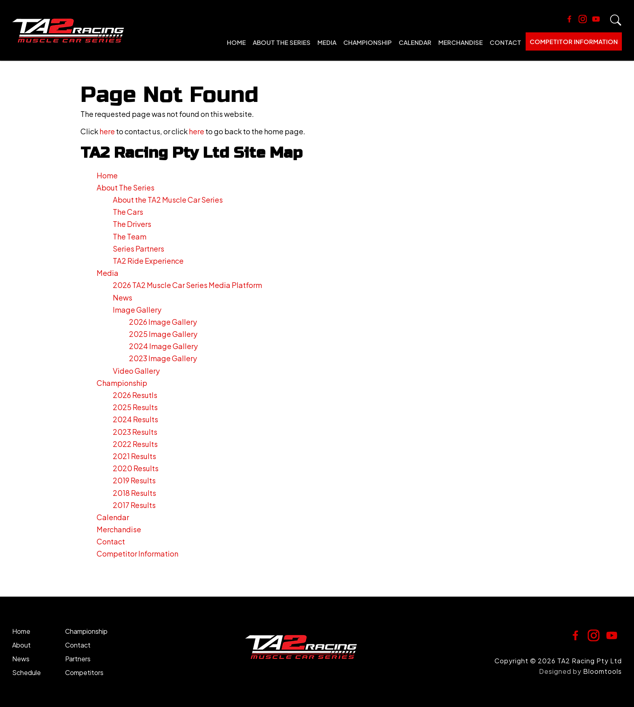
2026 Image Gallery (163, 321)
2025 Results (135, 407)
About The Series (282, 42)
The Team (129, 236)
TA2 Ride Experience (148, 260)
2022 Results (135, 444)
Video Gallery (136, 370)
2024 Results (135, 419)
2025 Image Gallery (163, 334)
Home (236, 42)
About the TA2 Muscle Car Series (168, 199)
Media (326, 42)
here (107, 131)
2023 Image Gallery (163, 358)
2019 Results (134, 480)
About (21, 645)
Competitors (84, 672)
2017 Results (134, 505)
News (122, 297)
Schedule (26, 672)
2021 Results (134, 456)
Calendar (415, 42)
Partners (78, 659)
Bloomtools (602, 671)
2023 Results (135, 431)
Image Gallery (137, 309)
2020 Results (135, 468)
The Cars (128, 211)
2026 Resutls (135, 395)
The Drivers (132, 224)
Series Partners (138, 248)
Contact (505, 42)
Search (616, 20)
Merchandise (460, 42)
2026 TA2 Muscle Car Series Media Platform (187, 285)
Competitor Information (574, 41)
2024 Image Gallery (163, 346)
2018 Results (134, 492)
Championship (367, 42)
